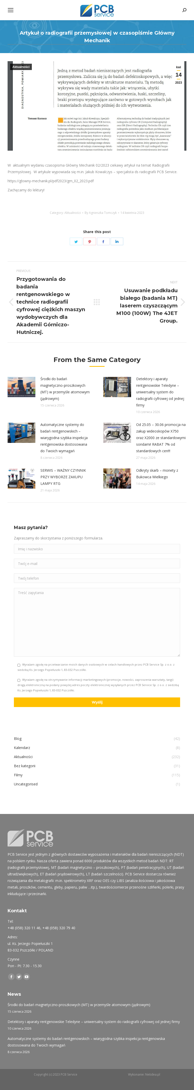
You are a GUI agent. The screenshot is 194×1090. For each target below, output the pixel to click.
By (101, 213)
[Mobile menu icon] (11, 10)
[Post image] (21, 387)
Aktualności (21, 67)
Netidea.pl (152, 1074)
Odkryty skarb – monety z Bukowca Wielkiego (157, 473)
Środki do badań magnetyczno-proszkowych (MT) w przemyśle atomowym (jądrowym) (65, 388)
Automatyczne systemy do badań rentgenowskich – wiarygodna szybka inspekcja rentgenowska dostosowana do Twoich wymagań (64, 437)
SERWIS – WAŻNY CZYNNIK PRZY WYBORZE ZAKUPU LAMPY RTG (63, 477)
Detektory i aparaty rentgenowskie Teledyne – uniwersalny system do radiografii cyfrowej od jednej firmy (160, 391)
